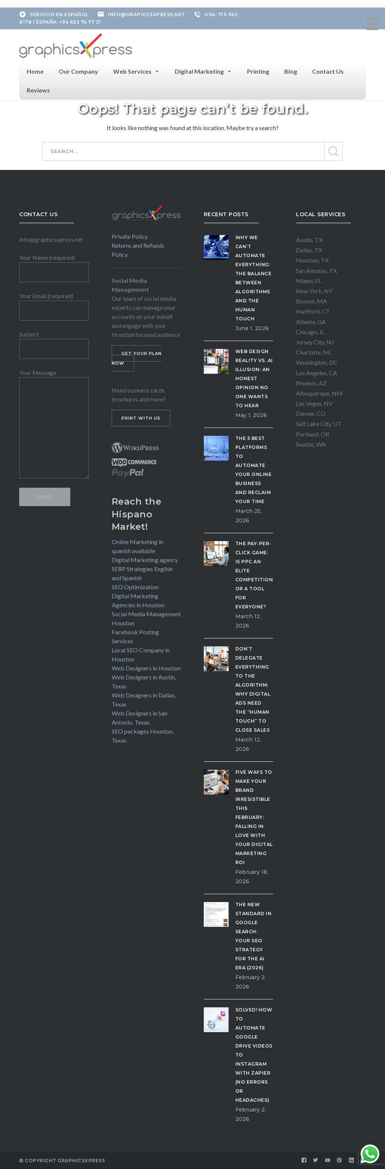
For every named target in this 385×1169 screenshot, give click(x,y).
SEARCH (333, 152)
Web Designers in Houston (146, 668)
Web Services (136, 71)
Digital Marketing (203, 71)
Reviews (38, 90)
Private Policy (130, 236)
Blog (290, 71)
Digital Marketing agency (145, 559)
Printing (258, 71)
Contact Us (328, 71)
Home (35, 71)
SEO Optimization (135, 586)
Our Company (78, 71)
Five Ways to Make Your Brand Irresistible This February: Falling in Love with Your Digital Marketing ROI (254, 817)
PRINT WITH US (141, 418)
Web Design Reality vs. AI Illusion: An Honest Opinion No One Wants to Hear (254, 378)
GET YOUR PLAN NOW (137, 358)
